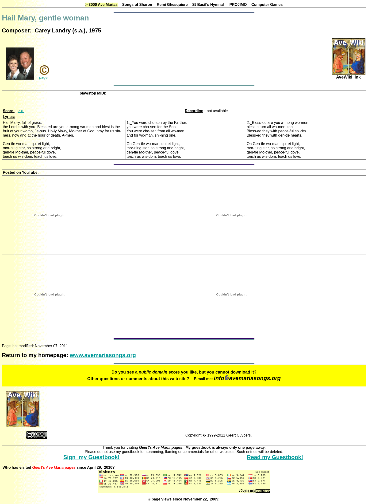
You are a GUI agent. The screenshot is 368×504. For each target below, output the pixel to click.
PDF (21, 111)
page (43, 77)
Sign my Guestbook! (91, 457)
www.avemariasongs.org (103, 355)
